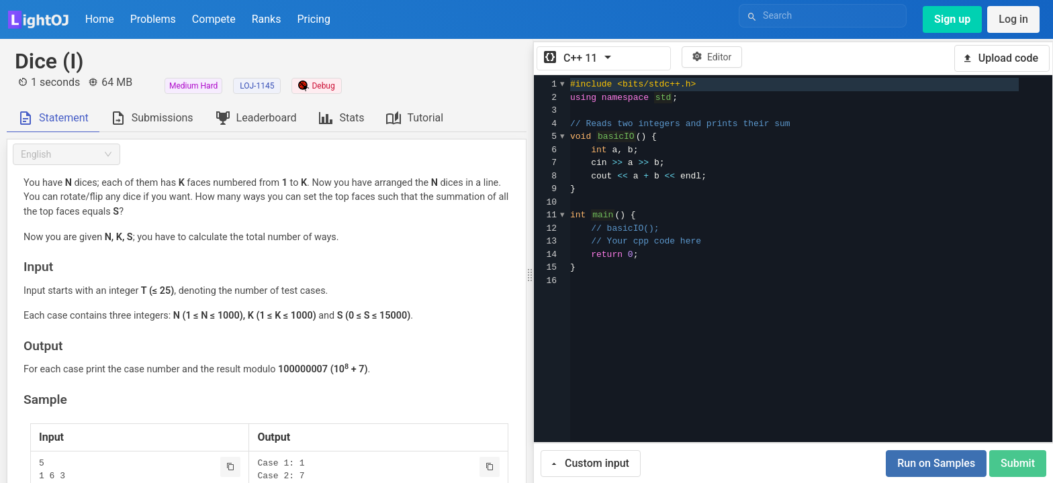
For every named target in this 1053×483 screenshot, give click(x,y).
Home (99, 19)
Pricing (313, 19)
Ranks (266, 19)
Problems (153, 19)
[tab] (53, 118)
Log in (1013, 19)
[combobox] (66, 154)
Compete (214, 19)
